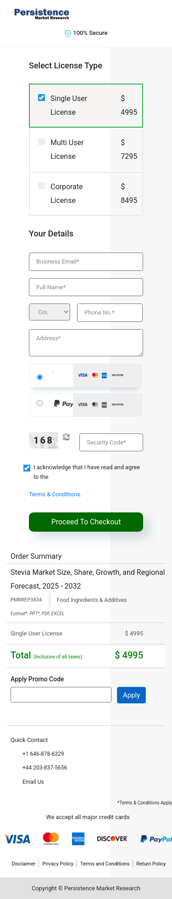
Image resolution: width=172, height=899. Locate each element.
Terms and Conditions (104, 864)
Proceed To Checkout (86, 521)
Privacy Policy (57, 864)
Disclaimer (23, 864)
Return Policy (151, 864)
